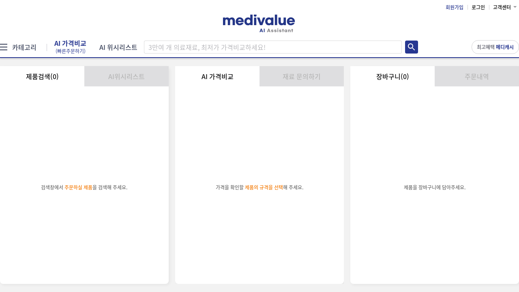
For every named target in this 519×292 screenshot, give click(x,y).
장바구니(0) (392, 76)
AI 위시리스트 (118, 47)
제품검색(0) (42, 76)
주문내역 (477, 76)
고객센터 (502, 7)
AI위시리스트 (126, 76)
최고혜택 (495, 47)
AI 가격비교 (70, 47)
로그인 (478, 7)
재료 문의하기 (302, 76)
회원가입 (454, 7)
